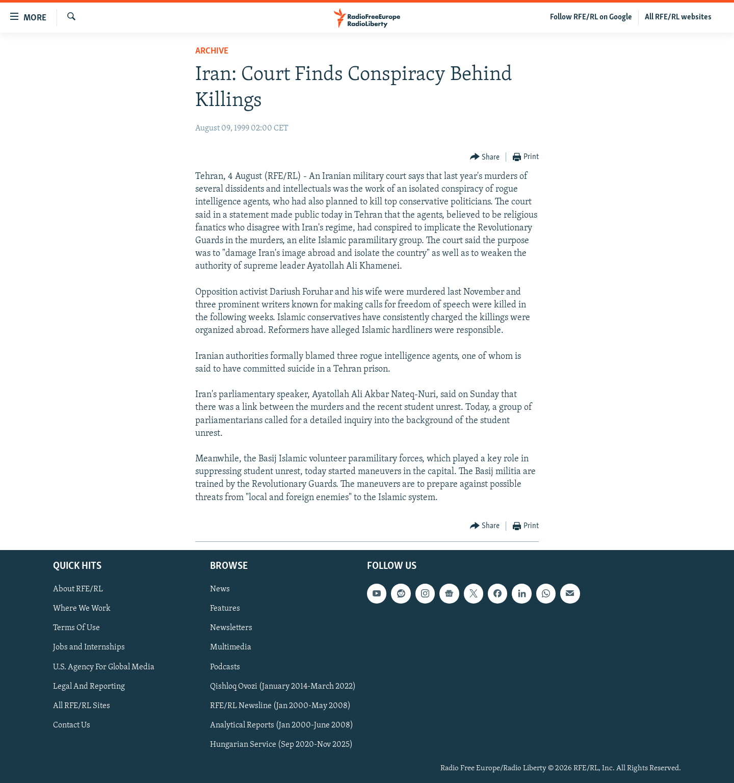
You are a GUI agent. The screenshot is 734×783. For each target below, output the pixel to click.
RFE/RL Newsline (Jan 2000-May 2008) (280, 706)
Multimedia (230, 647)
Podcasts (225, 667)
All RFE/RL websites (678, 17)
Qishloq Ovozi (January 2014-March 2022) (283, 687)
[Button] (485, 157)
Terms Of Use (76, 628)
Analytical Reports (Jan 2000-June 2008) (281, 725)
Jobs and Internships (89, 647)
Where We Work (82, 609)
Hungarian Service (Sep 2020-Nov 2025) (281, 745)
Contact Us (71, 725)
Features (225, 609)
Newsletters (231, 628)
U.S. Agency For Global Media (103, 667)
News (220, 589)
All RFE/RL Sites (81, 706)
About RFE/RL (78, 589)
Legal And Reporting (89, 687)
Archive (211, 51)
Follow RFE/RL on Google (591, 17)
